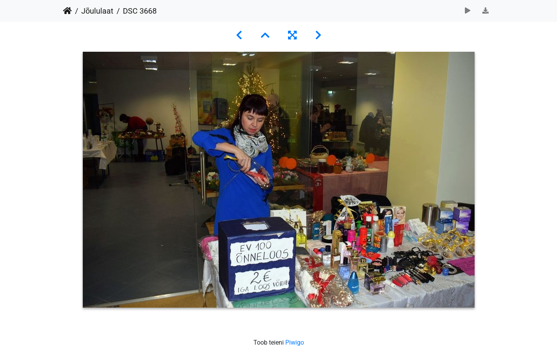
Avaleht (67, 11)
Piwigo (294, 342)
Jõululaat (97, 11)
